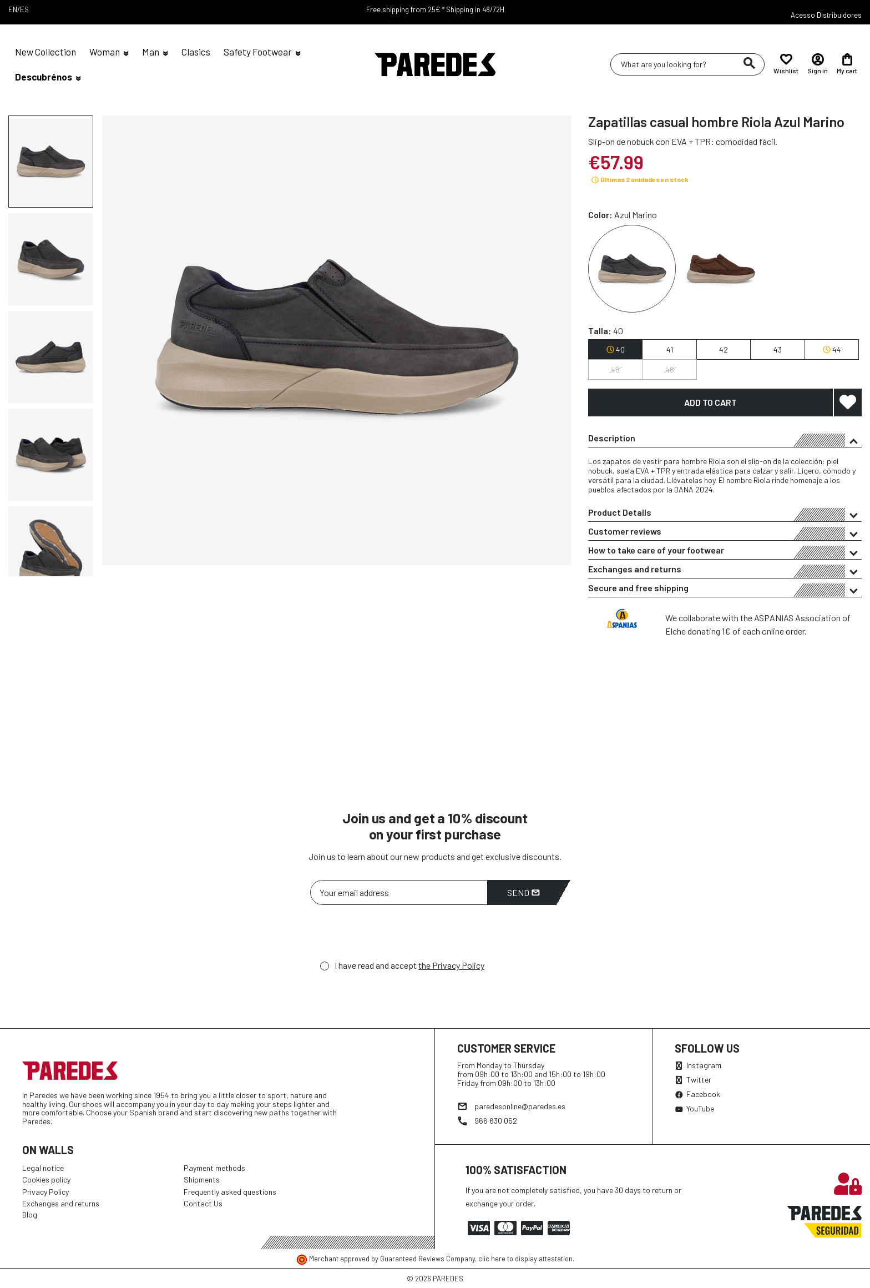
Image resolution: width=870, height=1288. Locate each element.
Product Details (725, 514)
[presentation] (394, 935)
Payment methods (214, 1168)
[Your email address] (399, 892)
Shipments (202, 1179)
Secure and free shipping (725, 589)
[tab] (725, 438)
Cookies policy (46, 1179)
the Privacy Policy (451, 965)
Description (725, 439)
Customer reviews (725, 533)
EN (12, 9)
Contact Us (203, 1203)
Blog (29, 1214)
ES (24, 9)
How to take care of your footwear (725, 552)
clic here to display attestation (525, 1258)
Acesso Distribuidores (826, 15)
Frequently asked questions (230, 1192)
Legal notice (43, 1168)
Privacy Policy (45, 1192)
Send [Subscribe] (523, 892)
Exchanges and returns (725, 571)
